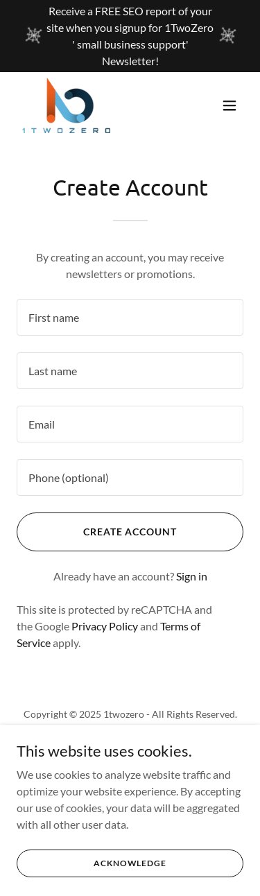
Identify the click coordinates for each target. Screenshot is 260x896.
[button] (229, 105)
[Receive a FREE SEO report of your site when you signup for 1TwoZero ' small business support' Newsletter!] (130, 36)
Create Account (130, 531)
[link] (66, 105)
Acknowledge (130, 863)
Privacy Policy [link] (104, 625)
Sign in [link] (191, 576)
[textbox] (130, 317)
